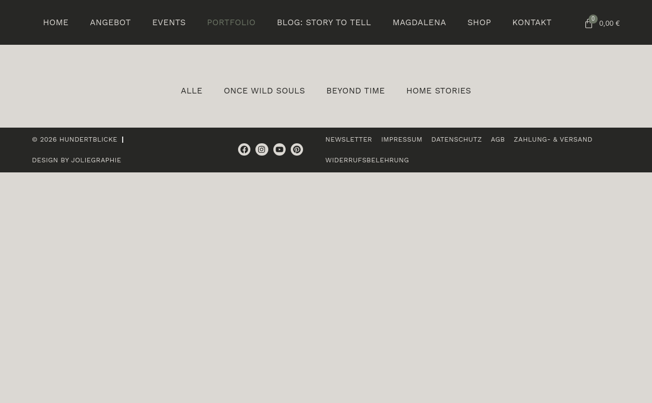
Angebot (110, 22)
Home (56, 22)
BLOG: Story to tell (324, 22)
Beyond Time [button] (356, 91)
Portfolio (231, 22)
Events (169, 22)
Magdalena (419, 22)
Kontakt (532, 22)
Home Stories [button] (438, 91)
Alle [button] (192, 91)
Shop (479, 22)
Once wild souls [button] (264, 91)
